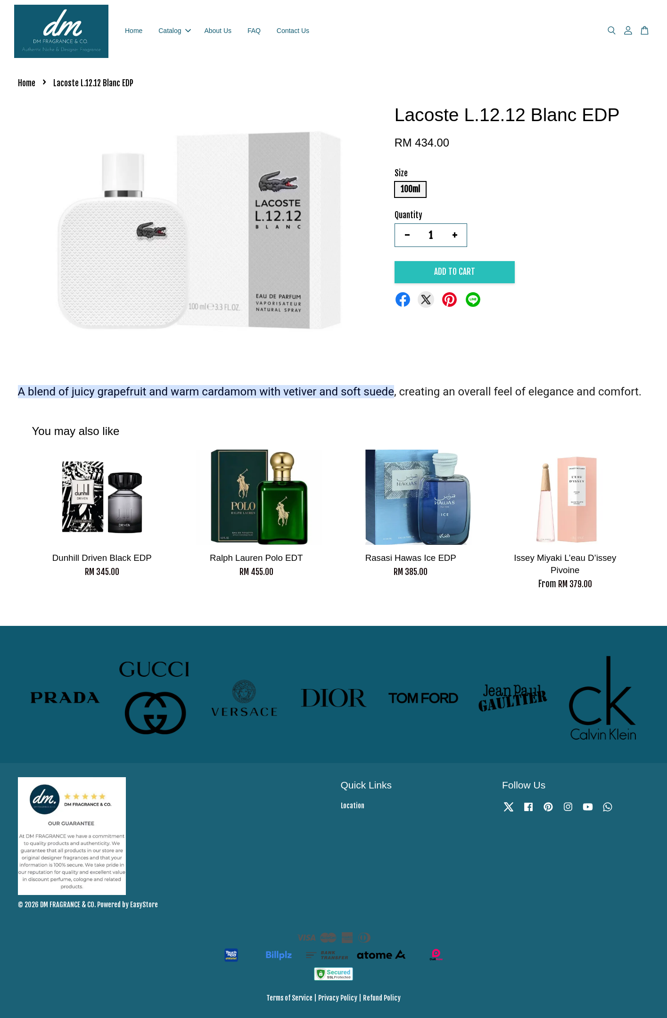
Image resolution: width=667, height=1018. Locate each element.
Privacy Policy (337, 997)
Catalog (174, 30)
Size (401, 173)
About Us (217, 30)
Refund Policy (382, 997)
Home (133, 30)
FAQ (254, 30)
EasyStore (144, 904)
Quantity (408, 215)
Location (352, 805)
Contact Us (293, 30)
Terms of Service (289, 997)
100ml (410, 189)
